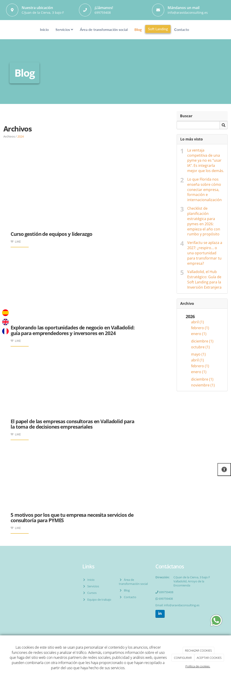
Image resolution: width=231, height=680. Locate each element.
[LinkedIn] (160, 614)
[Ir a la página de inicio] (8, 29)
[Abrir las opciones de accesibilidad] (224, 469)
